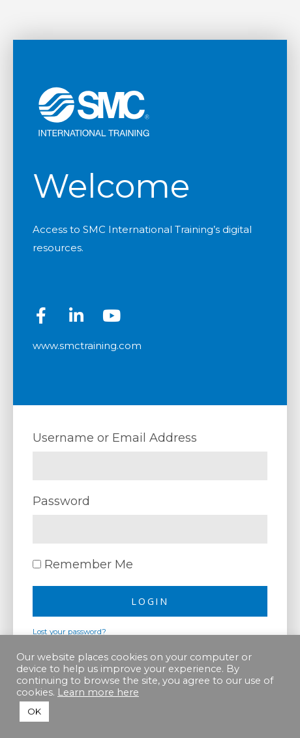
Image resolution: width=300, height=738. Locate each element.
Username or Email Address (115, 438)
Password (61, 501)
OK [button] (34, 711)
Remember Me (83, 564)
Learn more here (98, 692)
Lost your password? (69, 631)
